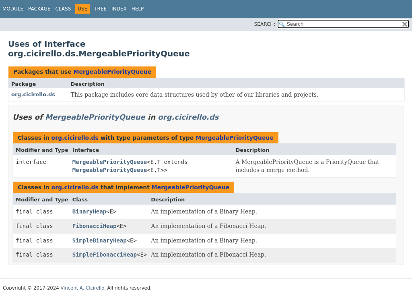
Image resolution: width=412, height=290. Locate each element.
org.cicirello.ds (33, 94)
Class (63, 9)
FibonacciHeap (94, 226)
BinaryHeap (89, 211)
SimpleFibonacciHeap (104, 254)
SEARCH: (265, 24)
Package (39, 9)
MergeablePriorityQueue (112, 71)
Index (119, 9)
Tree (100, 9)
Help (138, 9)
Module (12, 9)
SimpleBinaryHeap (99, 240)
